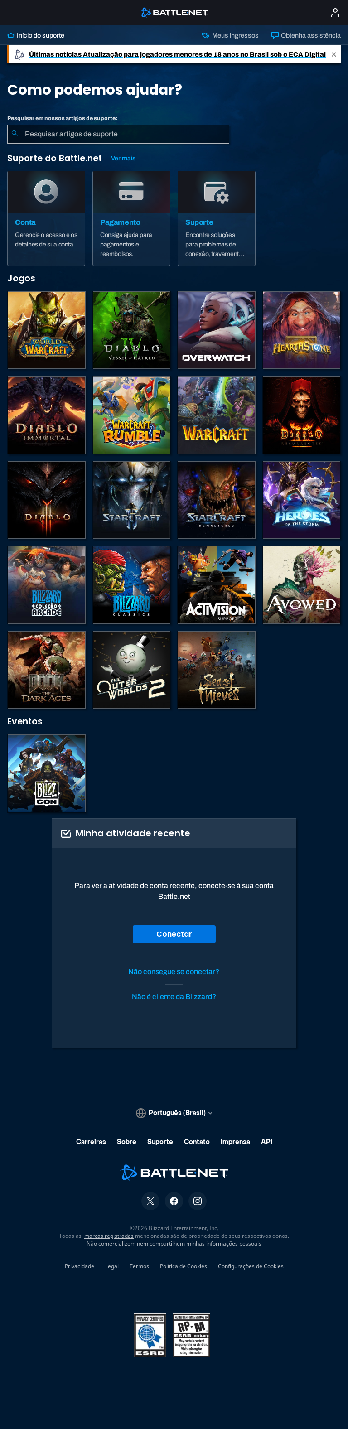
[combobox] (118, 134)
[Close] (334, 54)
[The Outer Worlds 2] (131, 670)
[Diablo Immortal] (46, 415)
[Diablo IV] (131, 330)
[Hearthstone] (301, 330)
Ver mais (123, 158)
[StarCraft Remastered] (216, 500)
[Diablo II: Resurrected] (301, 415)
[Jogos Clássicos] (131, 585)
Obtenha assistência (306, 35)
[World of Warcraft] (46, 330)
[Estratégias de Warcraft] (216, 415)
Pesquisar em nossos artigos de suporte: (62, 118)
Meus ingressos (230, 35)
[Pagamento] (131, 218)
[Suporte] (217, 218)
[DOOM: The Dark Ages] (46, 670)
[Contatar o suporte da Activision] (216, 585)
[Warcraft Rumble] (131, 415)
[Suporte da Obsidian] (301, 585)
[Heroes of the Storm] (301, 500)
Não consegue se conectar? (174, 971)
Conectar (174, 934)
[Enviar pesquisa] (14, 134)
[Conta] (46, 218)
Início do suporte (35, 35)
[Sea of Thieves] (216, 670)
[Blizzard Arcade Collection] (46, 585)
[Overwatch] (216, 330)
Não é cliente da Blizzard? (174, 996)
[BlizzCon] (46, 773)
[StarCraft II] (131, 500)
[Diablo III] (46, 500)
